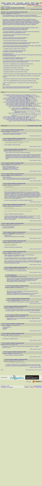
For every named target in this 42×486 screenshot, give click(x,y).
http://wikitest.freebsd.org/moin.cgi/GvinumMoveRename (17, 43)
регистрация (20, 3)
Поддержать (32, 387)
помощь (9, 3)
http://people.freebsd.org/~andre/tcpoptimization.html (14, 32)
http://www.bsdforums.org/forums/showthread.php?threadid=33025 (18, 86)
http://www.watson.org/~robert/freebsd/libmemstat (16, 61)
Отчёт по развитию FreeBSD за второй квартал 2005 (14, 94)
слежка (37, 3)
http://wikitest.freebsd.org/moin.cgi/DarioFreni (17, 46)
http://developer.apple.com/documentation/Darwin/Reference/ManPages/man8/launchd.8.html (22, 54)
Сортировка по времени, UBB (34, 125)
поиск (13, 3)
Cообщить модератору (33, 89)
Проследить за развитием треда (36, 9)
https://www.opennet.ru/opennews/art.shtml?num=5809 (18, 87)
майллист (27, 3)
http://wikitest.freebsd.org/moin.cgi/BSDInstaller (12, 58)
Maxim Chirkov (38, 386)
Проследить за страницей (7, 387)
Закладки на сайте (5, 386)
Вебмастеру (39, 387)
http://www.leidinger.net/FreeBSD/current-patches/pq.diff (14, 29)
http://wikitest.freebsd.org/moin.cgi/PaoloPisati (12, 51)
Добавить (27, 387)
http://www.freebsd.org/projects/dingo (21, 34)
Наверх (39, 89)
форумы (3, 3)
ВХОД (32, 3)
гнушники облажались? (17, 108)
